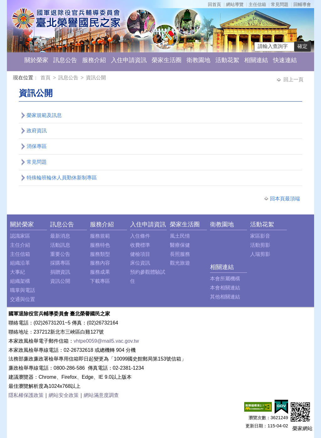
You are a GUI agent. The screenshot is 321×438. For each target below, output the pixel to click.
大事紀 (17, 272)
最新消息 (60, 236)
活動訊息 (60, 245)
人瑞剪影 (260, 254)
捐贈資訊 (60, 272)
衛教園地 (198, 60)
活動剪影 (260, 245)
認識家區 (20, 236)
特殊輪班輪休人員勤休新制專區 (62, 177)
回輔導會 (302, 4)
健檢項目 (140, 254)
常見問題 (279, 4)
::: (14, 78)
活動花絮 (227, 60)
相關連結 (256, 60)
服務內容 (100, 263)
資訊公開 (96, 77)
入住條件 (140, 236)
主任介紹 (20, 245)
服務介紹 (94, 60)
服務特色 (100, 245)
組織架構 (20, 281)
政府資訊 (37, 130)
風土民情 (180, 236)
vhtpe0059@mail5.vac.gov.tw (106, 341)
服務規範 (100, 236)
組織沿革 (20, 263)
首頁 (46, 77)
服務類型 (100, 254)
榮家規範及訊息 (44, 115)
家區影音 (260, 236)
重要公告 (60, 254)
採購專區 (60, 263)
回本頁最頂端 (285, 198)
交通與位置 (22, 299)
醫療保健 (180, 245)
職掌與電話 (22, 290)
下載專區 (100, 281)
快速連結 (285, 60)
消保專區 (37, 146)
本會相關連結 (225, 287)
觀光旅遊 (180, 263)
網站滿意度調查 (101, 395)
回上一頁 (293, 79)
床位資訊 (140, 263)
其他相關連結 (225, 296)
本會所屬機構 (225, 278)
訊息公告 (65, 60)
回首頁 (214, 4)
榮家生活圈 (167, 60)
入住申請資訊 (129, 60)
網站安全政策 (64, 395)
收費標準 (140, 245)
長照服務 (180, 254)
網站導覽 (235, 4)
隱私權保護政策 (26, 395)
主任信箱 (257, 4)
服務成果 (100, 272)
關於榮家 (36, 60)
